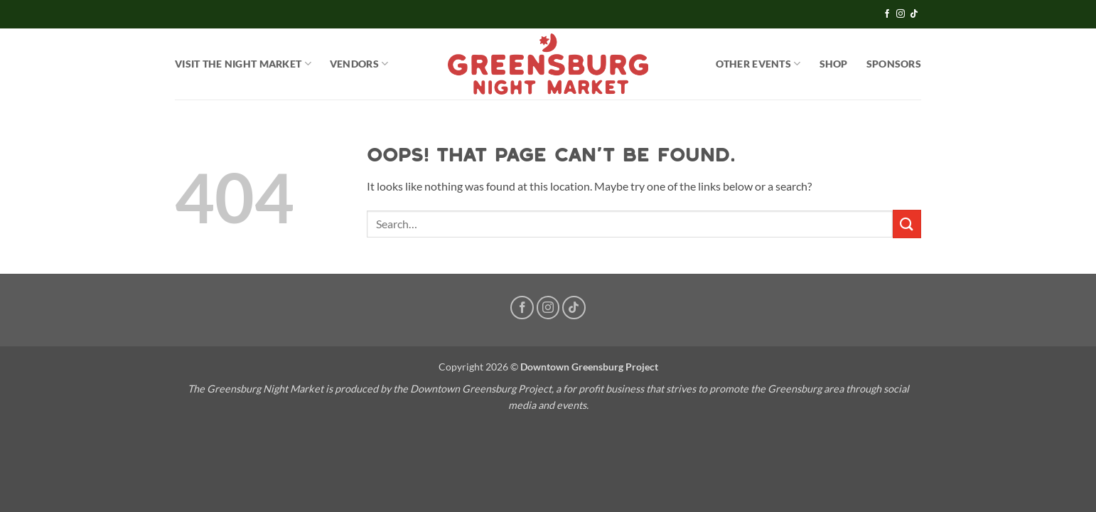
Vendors (359, 63)
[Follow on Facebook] (887, 14)
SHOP (834, 64)
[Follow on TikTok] (914, 14)
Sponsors (893, 64)
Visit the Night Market (243, 63)
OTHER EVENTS (758, 63)
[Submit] (907, 224)
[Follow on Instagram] (900, 14)
